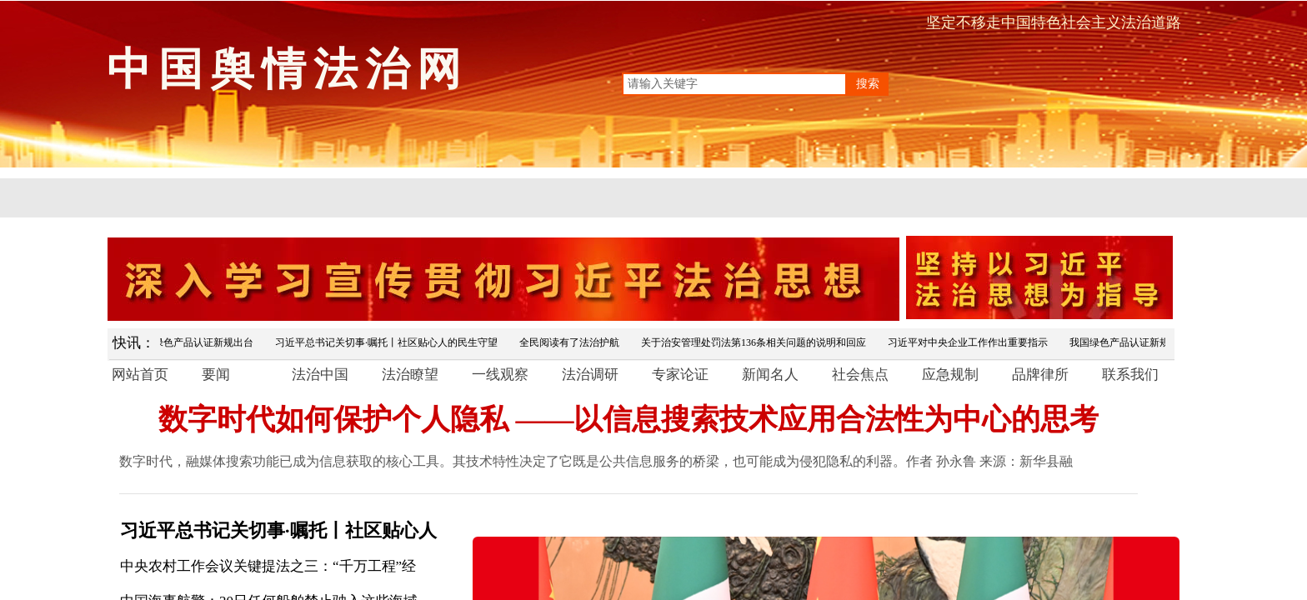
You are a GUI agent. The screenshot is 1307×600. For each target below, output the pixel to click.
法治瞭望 (410, 374)
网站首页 (140, 374)
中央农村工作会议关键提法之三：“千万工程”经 (268, 566)
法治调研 (590, 374)
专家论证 (680, 374)
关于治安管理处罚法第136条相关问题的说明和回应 (756, 342)
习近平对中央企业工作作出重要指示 (970, 342)
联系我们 (1130, 374)
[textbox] (734, 84)
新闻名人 (770, 374)
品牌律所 (1040, 374)
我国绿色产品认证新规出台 (196, 342)
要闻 (216, 374)
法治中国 (320, 374)
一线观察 (500, 374)
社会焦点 (860, 374)
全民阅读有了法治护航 (572, 342)
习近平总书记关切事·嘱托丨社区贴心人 (278, 530)
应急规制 (950, 374)
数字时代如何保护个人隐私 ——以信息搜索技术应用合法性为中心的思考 (628, 419)
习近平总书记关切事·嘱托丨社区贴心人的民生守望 (389, 342)
